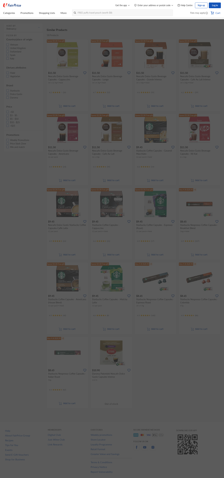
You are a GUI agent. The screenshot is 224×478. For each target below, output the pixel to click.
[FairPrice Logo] (12, 5)
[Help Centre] (184, 5)
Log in (215, 5)
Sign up (201, 5)
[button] (206, 13)
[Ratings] (57, 92)
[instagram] (153, 449)
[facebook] (136, 449)
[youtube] (145, 449)
